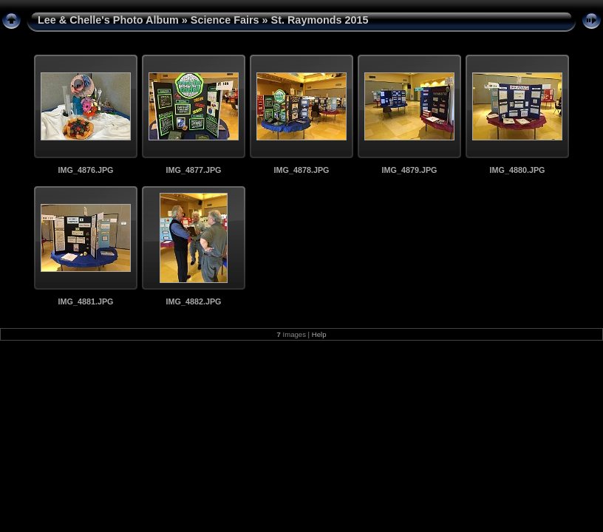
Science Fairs (225, 20)
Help (319, 334)
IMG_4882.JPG (193, 301)
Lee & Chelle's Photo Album (108, 20)
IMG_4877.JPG (193, 170)
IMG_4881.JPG (85, 301)
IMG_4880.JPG (517, 170)
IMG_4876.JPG (85, 170)
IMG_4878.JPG (301, 170)
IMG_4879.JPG (409, 170)
